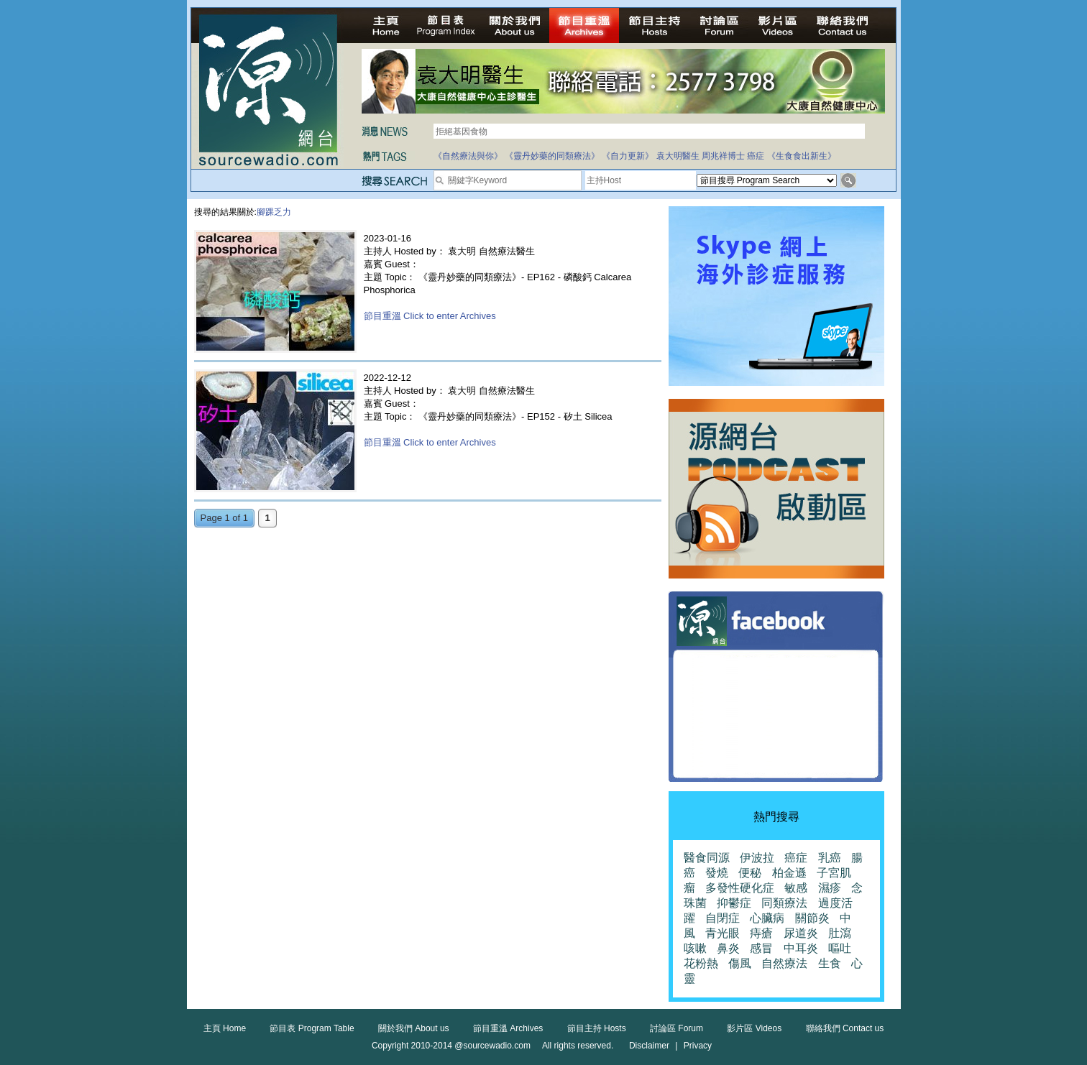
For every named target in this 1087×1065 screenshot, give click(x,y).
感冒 (761, 948)
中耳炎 (801, 948)
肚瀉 (839, 933)
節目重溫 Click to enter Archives (430, 315)
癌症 (755, 156)
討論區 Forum (676, 1028)
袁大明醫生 (678, 156)
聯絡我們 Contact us (845, 1028)
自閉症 (722, 918)
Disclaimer (649, 1046)
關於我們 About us (413, 1028)
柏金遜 (789, 873)
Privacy (698, 1046)
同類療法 (784, 903)
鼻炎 (728, 948)
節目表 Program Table (312, 1028)
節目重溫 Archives (508, 1028)
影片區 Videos (754, 1028)
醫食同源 (707, 858)
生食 (829, 963)
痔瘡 (761, 933)
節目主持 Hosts (596, 1028)
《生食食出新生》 (801, 156)
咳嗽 (695, 948)
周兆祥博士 (723, 156)
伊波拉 (757, 858)
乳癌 (829, 858)
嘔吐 (839, 948)
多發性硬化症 (739, 888)
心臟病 (767, 918)
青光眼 (722, 933)
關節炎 (812, 918)
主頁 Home (224, 1028)
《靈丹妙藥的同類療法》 (552, 156)
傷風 (739, 963)
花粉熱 (701, 963)
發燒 (716, 873)
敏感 (795, 888)
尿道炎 (801, 933)
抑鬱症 (734, 903)
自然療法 (784, 963)
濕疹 (829, 888)
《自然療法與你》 (468, 156)
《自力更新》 (627, 156)
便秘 (749, 873)
